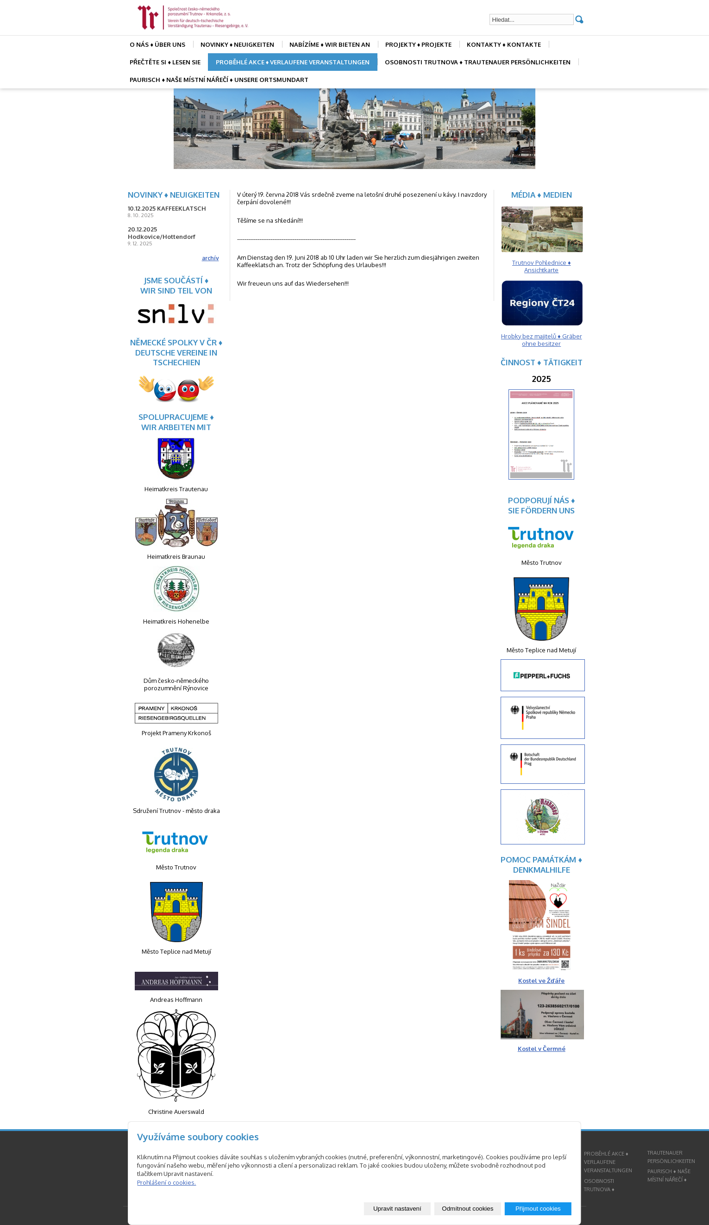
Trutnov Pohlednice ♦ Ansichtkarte (541, 266)
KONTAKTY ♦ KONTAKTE (504, 44)
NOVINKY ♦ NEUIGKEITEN (238, 44)
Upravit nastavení (397, 1208)
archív (210, 258)
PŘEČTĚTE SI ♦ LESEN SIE (165, 62)
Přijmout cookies (538, 1208)
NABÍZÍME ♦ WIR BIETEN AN (329, 44)
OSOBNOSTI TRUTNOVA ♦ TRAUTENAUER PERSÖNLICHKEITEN (478, 62)
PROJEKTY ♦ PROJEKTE (418, 44)
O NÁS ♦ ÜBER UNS (157, 44)
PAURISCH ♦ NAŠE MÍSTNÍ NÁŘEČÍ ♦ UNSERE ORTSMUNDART (219, 79)
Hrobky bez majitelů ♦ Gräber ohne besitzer (541, 339)
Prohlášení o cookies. (166, 1182)
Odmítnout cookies (467, 1208)
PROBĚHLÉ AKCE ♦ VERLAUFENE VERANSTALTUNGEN (293, 62)
